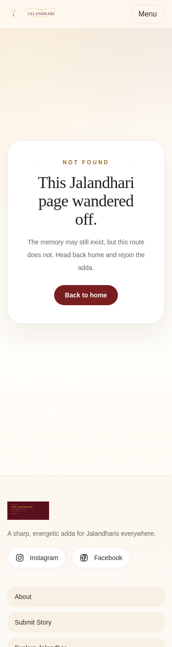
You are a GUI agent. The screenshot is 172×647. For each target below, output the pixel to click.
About (23, 596)
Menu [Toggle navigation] (148, 14)
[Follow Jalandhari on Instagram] (36, 557)
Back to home (86, 295)
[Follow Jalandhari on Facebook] (101, 557)
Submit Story (33, 622)
